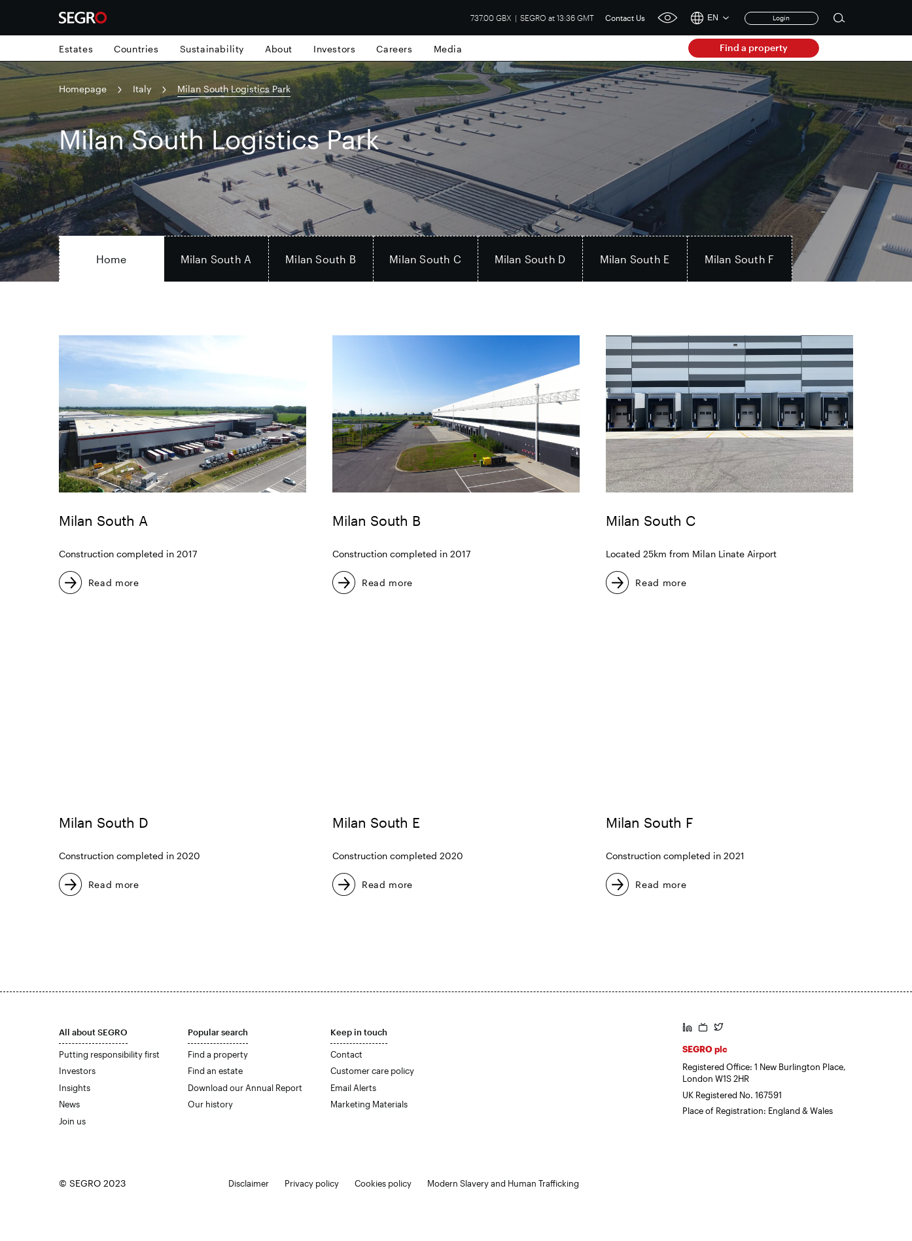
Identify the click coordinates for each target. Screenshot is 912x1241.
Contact (346, 1054)
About (278, 48)
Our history (210, 1104)
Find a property (754, 47)
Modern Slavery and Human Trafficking (503, 1183)
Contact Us (625, 18)
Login (781, 18)
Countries (136, 48)
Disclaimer (248, 1183)
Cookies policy (383, 1183)
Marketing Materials (369, 1104)
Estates (76, 48)
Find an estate (215, 1070)
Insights (74, 1088)
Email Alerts (353, 1088)
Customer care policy (372, 1070)
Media (448, 48)
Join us (72, 1121)
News (69, 1104)
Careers (394, 48)
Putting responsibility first (109, 1054)
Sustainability (212, 48)
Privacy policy (312, 1183)
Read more (113, 582)
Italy (142, 88)
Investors (334, 48)
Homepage (83, 88)
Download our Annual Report (245, 1088)
